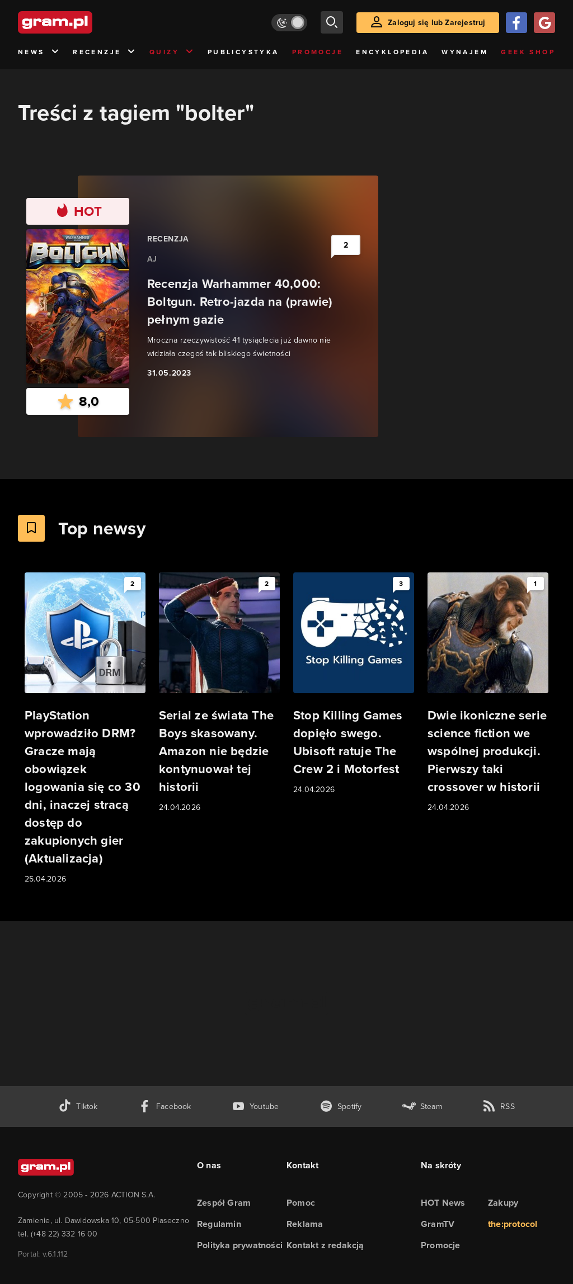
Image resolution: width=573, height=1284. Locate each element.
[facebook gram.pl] (164, 1106)
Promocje (317, 52)
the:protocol (512, 1223)
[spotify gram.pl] (341, 1106)
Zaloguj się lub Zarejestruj (436, 23)
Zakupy (503, 1202)
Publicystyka (243, 52)
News (39, 52)
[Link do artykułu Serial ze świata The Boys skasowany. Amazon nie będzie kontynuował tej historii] (219, 693)
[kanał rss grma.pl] (498, 1106)
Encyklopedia (392, 52)
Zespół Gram (224, 1202)
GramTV (437, 1223)
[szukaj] (332, 22)
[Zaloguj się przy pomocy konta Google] (544, 22)
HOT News (443, 1202)
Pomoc (300, 1202)
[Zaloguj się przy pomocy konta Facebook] (516, 22)
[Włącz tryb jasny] (289, 22)
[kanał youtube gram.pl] (255, 1106)
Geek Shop (528, 52)
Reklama (304, 1223)
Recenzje (105, 52)
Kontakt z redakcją (325, 1245)
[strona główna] (83, 22)
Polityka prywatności (240, 1245)
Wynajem (465, 52)
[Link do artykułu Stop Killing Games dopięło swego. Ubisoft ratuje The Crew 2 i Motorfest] (353, 684)
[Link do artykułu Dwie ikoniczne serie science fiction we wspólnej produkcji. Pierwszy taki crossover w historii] (488, 693)
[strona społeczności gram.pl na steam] (422, 1106)
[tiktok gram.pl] (77, 1106)
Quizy (171, 52)
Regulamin (219, 1223)
